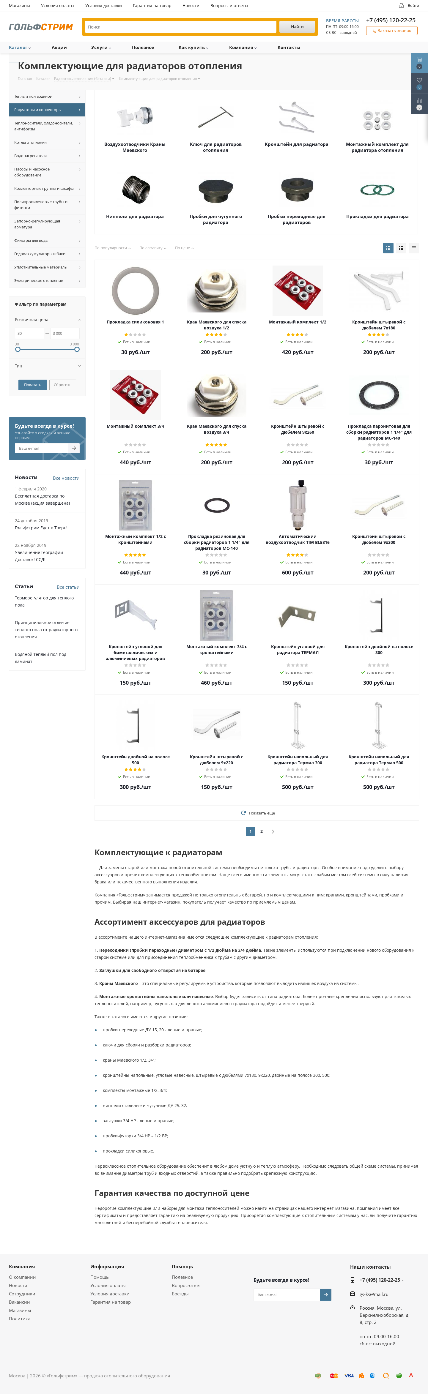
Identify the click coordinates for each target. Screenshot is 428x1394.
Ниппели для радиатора (135, 216)
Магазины (20, 1310)
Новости (18, 1285)
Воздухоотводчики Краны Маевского (135, 147)
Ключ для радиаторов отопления (216, 147)
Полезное (182, 1277)
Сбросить (63, 384)
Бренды (180, 1294)
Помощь (99, 1277)
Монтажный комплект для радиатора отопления (377, 147)
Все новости (66, 478)
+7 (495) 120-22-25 (391, 20)
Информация (107, 1266)
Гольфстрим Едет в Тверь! (41, 528)
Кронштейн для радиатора (296, 144)
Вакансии (19, 1302)
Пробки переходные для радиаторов (296, 219)
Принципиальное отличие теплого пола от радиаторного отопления (46, 630)
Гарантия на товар (110, 1302)
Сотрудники (22, 1294)
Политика (19, 1319)
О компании (22, 1277)
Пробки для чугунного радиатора (216, 219)
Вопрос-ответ (186, 1285)
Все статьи (68, 587)
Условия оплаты (108, 1285)
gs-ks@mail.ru (374, 1294)
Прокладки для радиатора (377, 216)
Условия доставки (110, 1294)
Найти (297, 26)
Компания (22, 1266)
